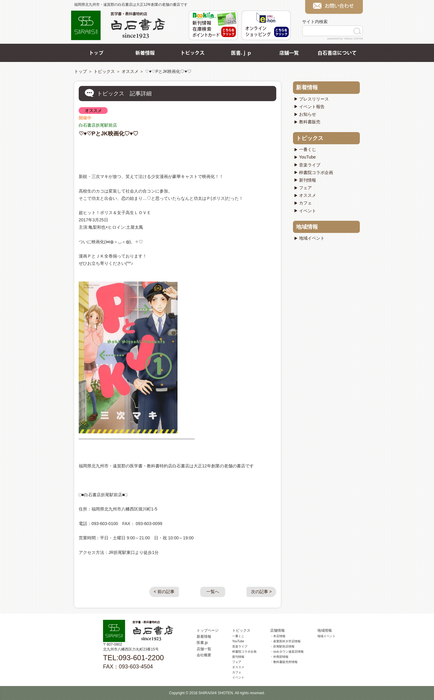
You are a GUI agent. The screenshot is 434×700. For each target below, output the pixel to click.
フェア (305, 187)
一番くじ (307, 149)
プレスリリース (314, 99)
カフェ (305, 202)
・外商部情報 (279, 656)
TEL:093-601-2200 (133, 658)
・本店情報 (277, 636)
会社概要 (204, 655)
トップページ (208, 630)
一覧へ (212, 591)
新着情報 (145, 53)
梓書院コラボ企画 (316, 172)
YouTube (307, 157)
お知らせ (307, 114)
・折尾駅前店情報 (282, 646)
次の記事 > (261, 591)
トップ (97, 53)
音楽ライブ (309, 164)
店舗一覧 (289, 53)
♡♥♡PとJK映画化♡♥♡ (108, 134)
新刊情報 (307, 180)
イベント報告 (312, 106)
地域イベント (312, 238)
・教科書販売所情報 (284, 662)
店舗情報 (277, 630)
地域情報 (307, 227)
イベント (307, 210)
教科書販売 (309, 121)
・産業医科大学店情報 (285, 641)
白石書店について (337, 53)
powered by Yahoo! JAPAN (345, 38)
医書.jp (241, 53)
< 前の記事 (164, 591)
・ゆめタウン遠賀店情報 (287, 651)
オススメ (130, 71)
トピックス (193, 53)
